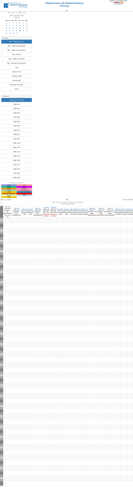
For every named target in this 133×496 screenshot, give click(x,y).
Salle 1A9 (123, 209)
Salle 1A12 (85, 209)
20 (26, 28)
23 (13, 30)
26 (23, 30)
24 (16, 30)
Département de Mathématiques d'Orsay (64, 4)
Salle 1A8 (117, 209)
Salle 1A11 (79, 209)
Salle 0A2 (16, 208)
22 (10, 30)
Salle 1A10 (72, 209)
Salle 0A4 (30, 209)
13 (26, 25)
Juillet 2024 (16, 15)
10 (16, 25)
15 (10, 28)
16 (13, 28)
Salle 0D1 (60, 209)
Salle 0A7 (53, 207)
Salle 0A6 (46, 207)
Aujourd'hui (16, 17)
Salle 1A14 (101, 208)
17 (16, 28)
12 (23, 25)
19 (23, 28)
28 (6, 25)
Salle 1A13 (92, 208)
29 (6, 28)
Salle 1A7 (110, 208)
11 (20, 25)
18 (20, 28)
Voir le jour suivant (127, 199)
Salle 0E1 (66, 209)
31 (6, 33)
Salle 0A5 (37, 208)
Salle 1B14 (130, 209)
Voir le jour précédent (6, 199)
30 (6, 30)
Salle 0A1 (7, 206)
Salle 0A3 (24, 209)
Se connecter (118, 4)
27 (6, 23)
